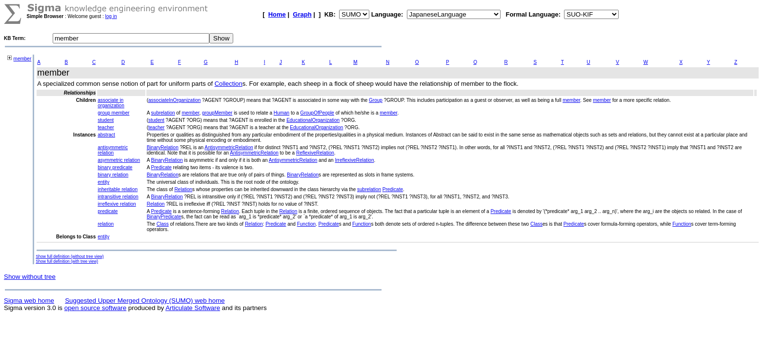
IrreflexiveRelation (354, 160)
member (23, 58)
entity (103, 182)
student (106, 120)
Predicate (161, 167)
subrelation (163, 113)
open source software (95, 308)
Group (375, 100)
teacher (106, 127)
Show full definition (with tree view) (67, 261)
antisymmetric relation (113, 150)
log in (111, 16)
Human (281, 113)
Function (306, 224)
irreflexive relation (117, 204)
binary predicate (115, 167)
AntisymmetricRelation (228, 147)
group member (113, 113)
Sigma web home (29, 300)
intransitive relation (118, 196)
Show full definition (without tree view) (69, 256)
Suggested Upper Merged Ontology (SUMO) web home (144, 300)
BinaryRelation (163, 147)
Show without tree (30, 276)
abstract (106, 134)
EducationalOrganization (313, 120)
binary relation (113, 174)
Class (163, 224)
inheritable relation (118, 189)
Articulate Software (192, 308)
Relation (183, 189)
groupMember (217, 113)
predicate (108, 211)
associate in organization (111, 103)
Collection (228, 83)
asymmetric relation (119, 160)
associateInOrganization (174, 100)
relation (106, 224)
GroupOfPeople (317, 113)
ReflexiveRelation (315, 153)
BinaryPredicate (164, 216)
